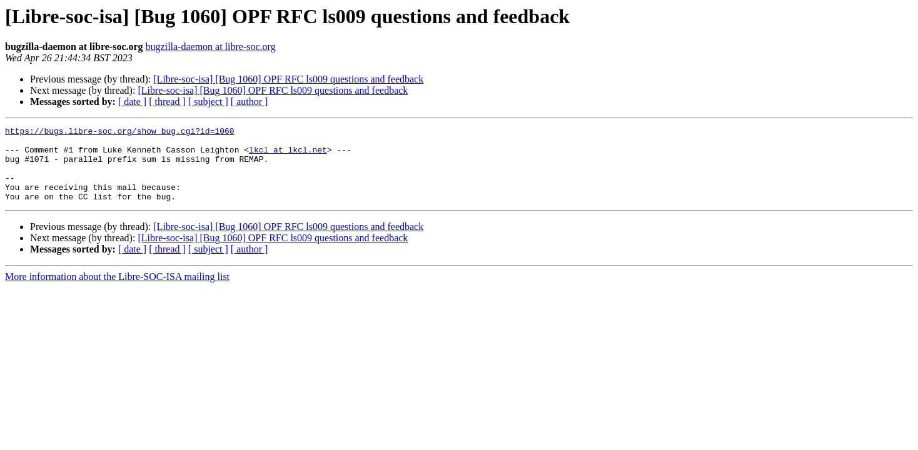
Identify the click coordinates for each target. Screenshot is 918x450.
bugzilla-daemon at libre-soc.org (211, 46)
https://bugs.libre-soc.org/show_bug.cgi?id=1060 (120, 132)
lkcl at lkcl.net (288, 155)
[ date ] (132, 101)
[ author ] (249, 101)
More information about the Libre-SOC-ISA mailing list (117, 291)
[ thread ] (167, 101)
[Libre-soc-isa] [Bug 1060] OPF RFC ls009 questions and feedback (288, 79)
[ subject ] (208, 101)
